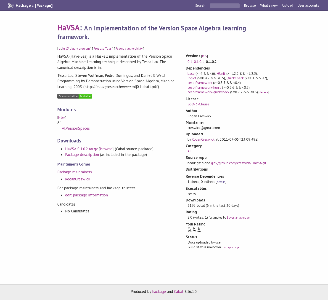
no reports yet (232, 247)
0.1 (190, 61)
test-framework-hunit (204, 87)
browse (106, 148)
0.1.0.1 (199, 61)
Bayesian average (238, 218)
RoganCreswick (77, 179)
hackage (159, 291)
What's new (269, 5)
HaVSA (68, 27)
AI (189, 151)
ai (60, 49)
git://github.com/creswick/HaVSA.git (239, 163)
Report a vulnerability (129, 49)
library (74, 49)
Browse (250, 5)
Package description (82, 154)
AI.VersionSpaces (76, 128)
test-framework (200, 82)
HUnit (221, 73)
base (191, 73)
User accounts (308, 5)
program (84, 49)
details (263, 92)
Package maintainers (74, 171)
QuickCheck (235, 78)
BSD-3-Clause (198, 104)
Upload (287, 5)
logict (192, 78)
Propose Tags (102, 49)
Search (200, 5)
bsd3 (65, 49)
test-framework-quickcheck (209, 92)
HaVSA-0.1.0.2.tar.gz (81, 148)
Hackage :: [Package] (34, 5)
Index (61, 118)
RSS (204, 56)
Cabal (178, 291)
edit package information (86, 195)
